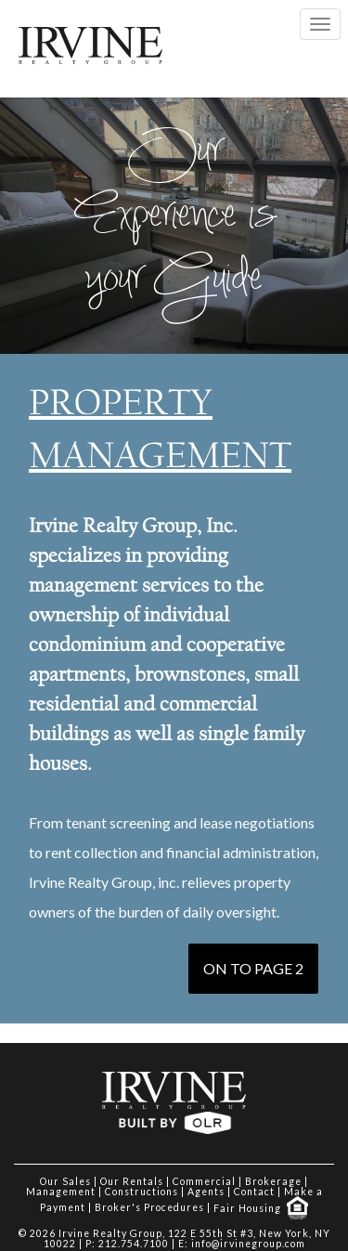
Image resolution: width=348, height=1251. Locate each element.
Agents (206, 1191)
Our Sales (65, 1181)
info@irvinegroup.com (248, 1243)
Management (61, 1191)
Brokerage (273, 1181)
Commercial (204, 1181)
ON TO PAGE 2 (253, 968)
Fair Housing (260, 1207)
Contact (254, 1191)
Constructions (141, 1191)
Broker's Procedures (149, 1208)
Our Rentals (131, 1181)
